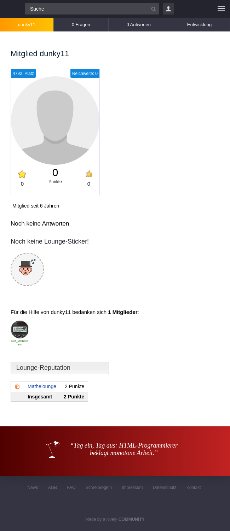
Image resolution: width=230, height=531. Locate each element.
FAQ (71, 487)
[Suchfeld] (92, 8)
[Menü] (221, 8)
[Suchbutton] (153, 8)
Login (168, 8)
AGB (52, 487)
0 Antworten (138, 24)
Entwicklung (199, 24)
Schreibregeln (99, 487)
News (32, 487)
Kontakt (193, 487)
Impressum (132, 487)
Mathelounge (42, 386)
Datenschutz (165, 487)
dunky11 (26, 24)
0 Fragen (81, 24)
